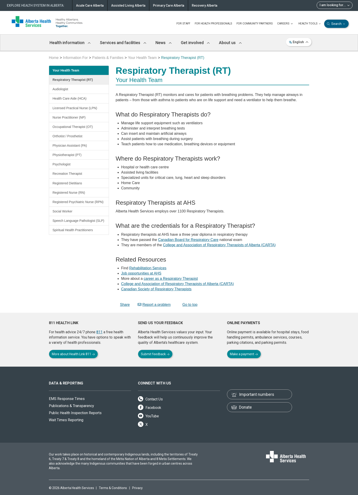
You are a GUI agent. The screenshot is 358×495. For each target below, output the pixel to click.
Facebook (149, 407)
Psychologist (62, 164)
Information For (75, 58)
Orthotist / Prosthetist (67, 136)
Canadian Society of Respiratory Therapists (156, 289)
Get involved (195, 42)
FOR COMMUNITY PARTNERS (255, 23)
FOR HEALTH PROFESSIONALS (213, 23)
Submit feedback (155, 354)
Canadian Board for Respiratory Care (188, 240)
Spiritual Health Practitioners (73, 230)
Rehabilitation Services (147, 268)
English (299, 42)
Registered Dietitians (67, 183)
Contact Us (150, 399)
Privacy (137, 488)
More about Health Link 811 (73, 354)
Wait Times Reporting (66, 420)
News (163, 42)
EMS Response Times (67, 399)
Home (54, 58)
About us (230, 42)
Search (336, 24)
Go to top (188, 305)
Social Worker (62, 211)
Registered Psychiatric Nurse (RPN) (78, 202)
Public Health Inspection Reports (75, 413)
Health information (70, 42)
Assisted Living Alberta (128, 5)
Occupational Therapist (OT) (73, 127)
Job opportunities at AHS (141, 273)
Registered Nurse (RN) (69, 192)
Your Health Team (142, 58)
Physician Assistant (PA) (70, 145)
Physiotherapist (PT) (67, 155)
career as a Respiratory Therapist (171, 279)
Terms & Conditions (113, 488)
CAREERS (285, 24)
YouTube (148, 416)
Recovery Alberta (204, 5)
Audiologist (60, 89)
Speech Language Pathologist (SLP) (78, 220)
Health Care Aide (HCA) (70, 98)
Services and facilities (123, 42)
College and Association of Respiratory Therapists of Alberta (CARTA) (219, 245)
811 (99, 332)
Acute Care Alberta (90, 5)
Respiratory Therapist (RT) (73, 80)
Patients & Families (108, 58)
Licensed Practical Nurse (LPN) (75, 108)
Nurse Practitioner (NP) (69, 117)
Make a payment (244, 354)
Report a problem (154, 305)
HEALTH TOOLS (310, 24)
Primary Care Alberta (168, 5)
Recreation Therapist (67, 173)
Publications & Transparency (71, 406)
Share (123, 305)
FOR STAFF (183, 23)
